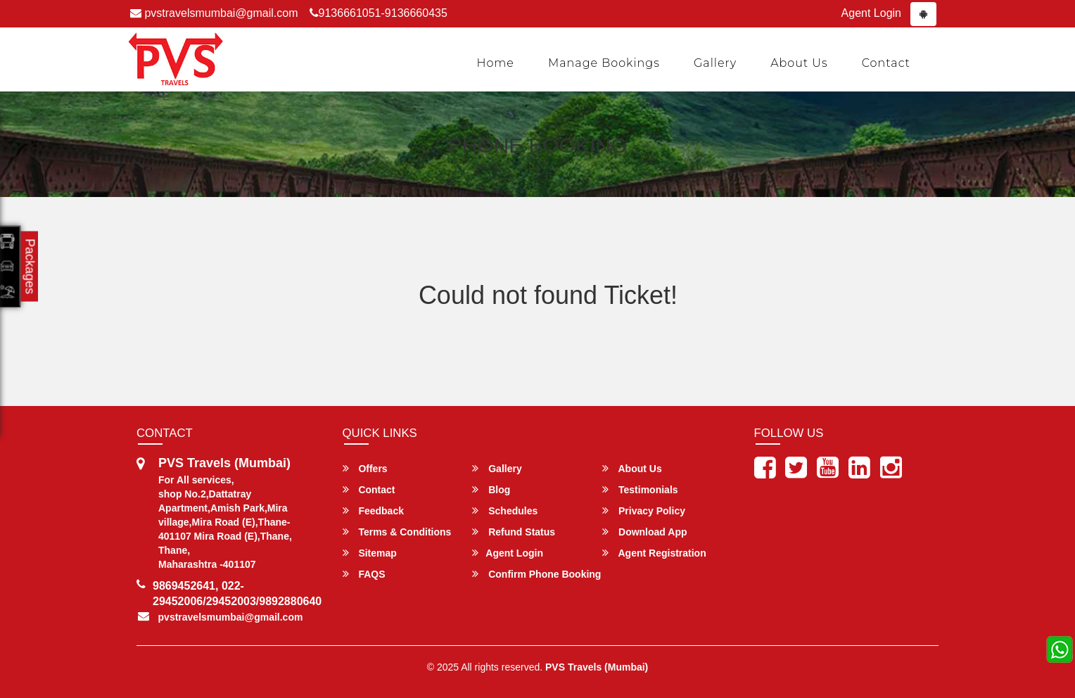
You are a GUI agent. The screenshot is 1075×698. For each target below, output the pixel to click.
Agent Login (871, 13)
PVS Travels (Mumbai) (596, 667)
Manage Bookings (604, 63)
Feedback (373, 510)
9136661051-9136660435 (378, 13)
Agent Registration (654, 553)
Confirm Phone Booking (536, 574)
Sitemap (370, 553)
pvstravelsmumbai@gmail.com (214, 13)
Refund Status (513, 532)
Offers (365, 468)
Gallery (715, 63)
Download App (644, 532)
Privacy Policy (643, 510)
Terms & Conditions (397, 532)
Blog (491, 489)
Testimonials (640, 489)
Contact (886, 63)
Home (495, 63)
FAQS (364, 574)
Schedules (505, 510)
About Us (799, 63)
